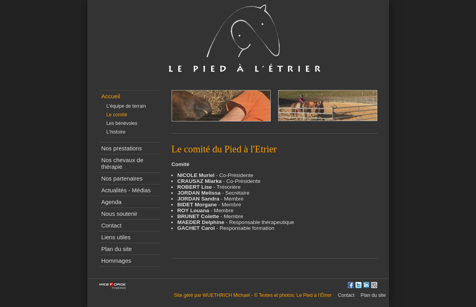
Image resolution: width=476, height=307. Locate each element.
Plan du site (116, 249)
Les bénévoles (122, 123)
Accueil (110, 96)
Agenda (111, 202)
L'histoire (116, 132)
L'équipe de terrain (126, 106)
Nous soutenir (119, 213)
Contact (111, 225)
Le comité (117, 114)
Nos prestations (121, 148)
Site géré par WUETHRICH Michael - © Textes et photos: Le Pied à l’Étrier (252, 295)
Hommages (116, 260)
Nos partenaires (122, 178)
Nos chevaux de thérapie (122, 163)
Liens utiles (116, 237)
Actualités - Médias (126, 190)
